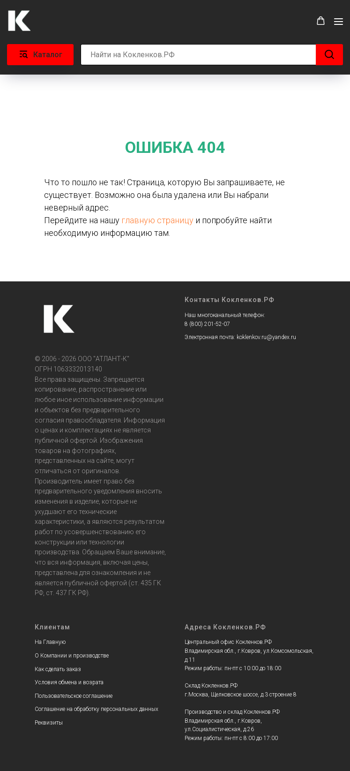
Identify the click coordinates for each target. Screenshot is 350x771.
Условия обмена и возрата (69, 682)
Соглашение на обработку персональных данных (96, 709)
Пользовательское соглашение (73, 696)
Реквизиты (49, 722)
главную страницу (157, 220)
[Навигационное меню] (338, 21)
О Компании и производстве (72, 655)
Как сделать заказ (58, 669)
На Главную (50, 642)
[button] (320, 20)
